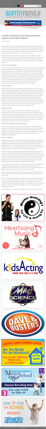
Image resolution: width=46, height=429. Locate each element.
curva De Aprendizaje (6, 41)
